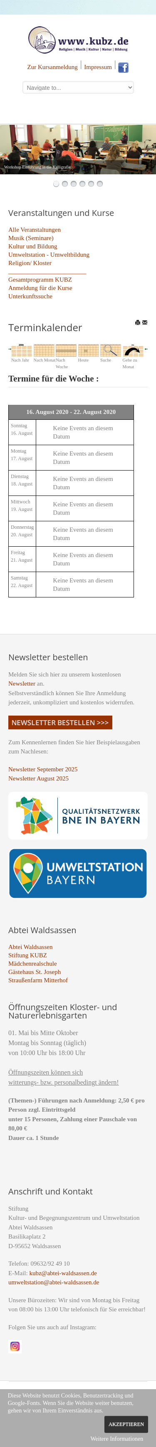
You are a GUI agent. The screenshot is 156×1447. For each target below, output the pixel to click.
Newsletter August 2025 (38, 778)
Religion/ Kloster (30, 263)
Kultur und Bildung (32, 246)
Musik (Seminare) (31, 238)
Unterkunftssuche (30, 296)
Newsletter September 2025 (43, 769)
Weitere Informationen (116, 1439)
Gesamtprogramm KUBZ (40, 279)
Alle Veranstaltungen (34, 229)
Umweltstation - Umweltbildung (48, 254)
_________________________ (47, 271)
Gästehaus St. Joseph (34, 972)
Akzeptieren (126, 1424)
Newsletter (21, 683)
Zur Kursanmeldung (52, 67)
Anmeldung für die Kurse (40, 288)
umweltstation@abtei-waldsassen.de (53, 1282)
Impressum (98, 67)
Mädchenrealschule (32, 963)
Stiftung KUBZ (27, 955)
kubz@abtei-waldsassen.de (63, 1273)
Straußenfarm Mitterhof (38, 980)
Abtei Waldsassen (30, 947)
